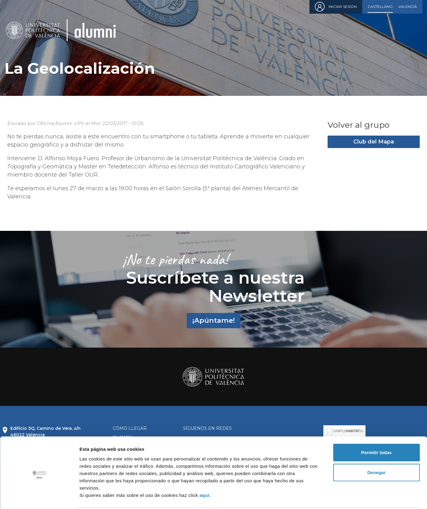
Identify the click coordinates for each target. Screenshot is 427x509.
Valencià (407, 6)
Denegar (376, 450)
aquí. (205, 472)
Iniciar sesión (343, 6)
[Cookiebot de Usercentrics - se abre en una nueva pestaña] (39, 497)
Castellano (380, 6)
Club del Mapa (373, 141)
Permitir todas (376, 430)
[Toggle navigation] (413, 30)
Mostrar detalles (328, 497)
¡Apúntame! (213, 320)
